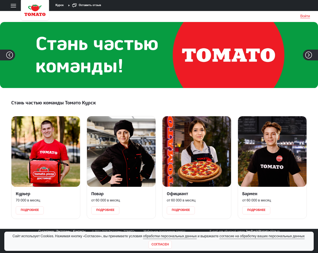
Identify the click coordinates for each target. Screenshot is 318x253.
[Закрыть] (160, 245)
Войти (305, 16)
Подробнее (30, 210)
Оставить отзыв (86, 5)
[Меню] (13, 6)
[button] (315, 55)
